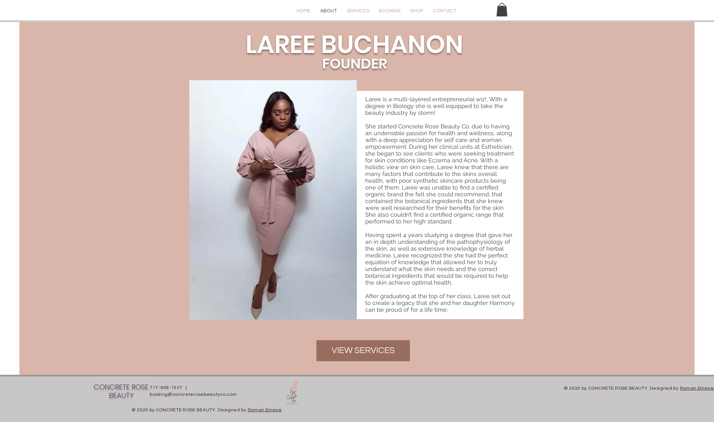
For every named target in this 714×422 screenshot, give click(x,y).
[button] (502, 9)
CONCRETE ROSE (121, 387)
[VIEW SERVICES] (363, 350)
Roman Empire (697, 388)
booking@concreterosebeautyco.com (193, 394)
